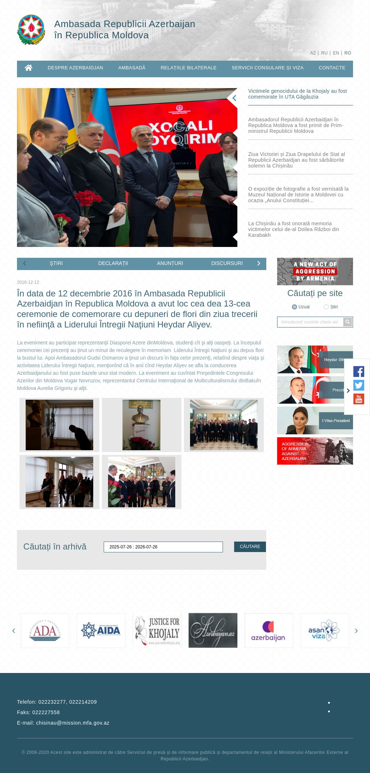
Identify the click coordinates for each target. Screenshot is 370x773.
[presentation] (25, 262)
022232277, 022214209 (67, 702)
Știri (334, 306)
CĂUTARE (250, 546)
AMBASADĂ (132, 67)
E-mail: (63, 723)
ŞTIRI (56, 263)
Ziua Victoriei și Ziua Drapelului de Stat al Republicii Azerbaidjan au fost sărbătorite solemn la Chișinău (296, 160)
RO (347, 53)
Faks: (38, 712)
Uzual (304, 306)
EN (336, 53)
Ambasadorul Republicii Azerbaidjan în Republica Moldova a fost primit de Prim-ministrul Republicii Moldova (295, 125)
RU (324, 53)
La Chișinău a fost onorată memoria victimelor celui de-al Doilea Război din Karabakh (293, 229)
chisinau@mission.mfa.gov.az (72, 723)
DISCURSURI (227, 263)
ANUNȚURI (170, 263)
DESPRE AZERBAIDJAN (75, 67)
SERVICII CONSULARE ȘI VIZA (268, 67)
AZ (313, 53)
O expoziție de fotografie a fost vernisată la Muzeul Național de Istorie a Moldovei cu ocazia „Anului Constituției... (298, 194)
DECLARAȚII (113, 263)
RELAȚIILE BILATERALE (189, 67)
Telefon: (57, 702)
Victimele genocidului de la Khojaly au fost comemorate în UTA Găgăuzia (297, 94)
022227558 (46, 712)
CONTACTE (332, 67)
